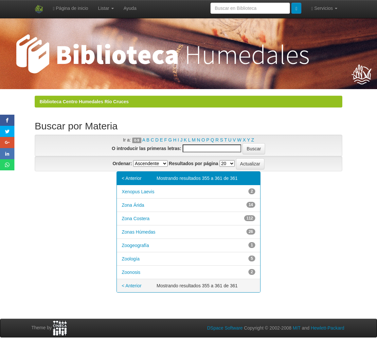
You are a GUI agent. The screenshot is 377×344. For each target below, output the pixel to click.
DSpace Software (225, 328)
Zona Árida (133, 205)
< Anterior (131, 178)
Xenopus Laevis (138, 191)
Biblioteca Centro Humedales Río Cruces (84, 101)
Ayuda (130, 8)
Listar (106, 8)
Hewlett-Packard (327, 328)
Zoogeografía (135, 245)
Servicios (324, 8)
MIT (296, 328)
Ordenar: (122, 163)
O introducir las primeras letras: (146, 148)
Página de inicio (70, 8)
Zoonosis (131, 272)
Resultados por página (193, 163)
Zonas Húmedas (138, 232)
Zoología (130, 258)
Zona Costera (136, 218)
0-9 (136, 140)
